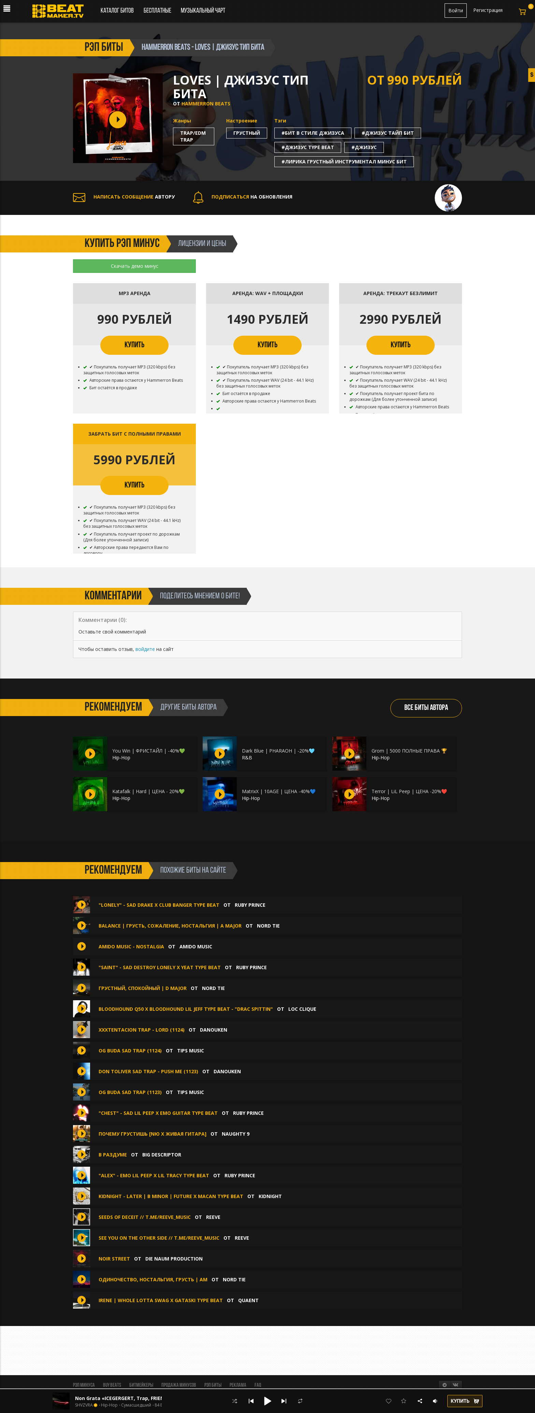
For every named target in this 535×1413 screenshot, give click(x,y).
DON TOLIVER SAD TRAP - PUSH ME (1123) (148, 1071)
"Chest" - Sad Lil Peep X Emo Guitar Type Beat (158, 1113)
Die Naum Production (174, 1258)
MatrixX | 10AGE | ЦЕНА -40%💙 (279, 791)
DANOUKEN (213, 1029)
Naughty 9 (235, 1134)
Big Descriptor (161, 1154)
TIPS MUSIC (190, 1050)
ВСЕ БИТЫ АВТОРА (426, 708)
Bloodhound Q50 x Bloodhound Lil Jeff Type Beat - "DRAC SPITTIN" (186, 1009)
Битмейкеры (141, 1385)
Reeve (213, 1217)
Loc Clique (302, 1009)
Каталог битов (117, 11)
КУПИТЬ (134, 345)
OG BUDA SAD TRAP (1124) (130, 1050)
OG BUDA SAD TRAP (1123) (130, 1092)
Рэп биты (212, 1385)
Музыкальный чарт (203, 11)
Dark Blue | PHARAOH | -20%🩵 (278, 750)
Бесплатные (158, 11)
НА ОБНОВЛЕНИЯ (242, 196)
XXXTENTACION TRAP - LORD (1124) (142, 1029)
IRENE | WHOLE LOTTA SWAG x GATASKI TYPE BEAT (161, 1300)
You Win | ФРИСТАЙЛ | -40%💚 (148, 750)
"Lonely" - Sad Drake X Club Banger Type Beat (160, 905)
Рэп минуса (84, 1385)
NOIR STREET (114, 1258)
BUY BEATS (112, 1385)
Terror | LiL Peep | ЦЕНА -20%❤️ (409, 791)
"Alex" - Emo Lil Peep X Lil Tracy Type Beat (154, 1175)
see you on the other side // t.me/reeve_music (159, 1238)
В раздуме (113, 1154)
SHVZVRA (84, 1405)
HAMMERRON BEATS (206, 103)
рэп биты (104, 48)
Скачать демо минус (134, 266)
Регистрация (488, 10)
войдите (145, 649)
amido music (195, 946)
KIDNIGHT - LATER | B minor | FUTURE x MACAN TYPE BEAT (172, 1196)
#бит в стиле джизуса (312, 133)
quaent (248, 1300)
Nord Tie (268, 925)
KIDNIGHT (270, 1196)
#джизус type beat (307, 147)
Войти (455, 10)
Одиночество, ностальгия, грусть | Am (153, 1279)
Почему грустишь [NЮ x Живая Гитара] (152, 1134)
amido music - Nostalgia (131, 946)
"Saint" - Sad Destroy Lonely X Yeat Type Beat (160, 967)
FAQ (258, 1385)
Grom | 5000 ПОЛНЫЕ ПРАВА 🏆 (409, 750)
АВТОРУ (124, 196)
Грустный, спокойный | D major (143, 988)
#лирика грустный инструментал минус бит (344, 161)
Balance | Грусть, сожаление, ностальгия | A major (170, 925)
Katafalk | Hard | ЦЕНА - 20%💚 (148, 791)
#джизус (364, 147)
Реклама (238, 1385)
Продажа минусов (178, 1385)
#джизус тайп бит (388, 133)
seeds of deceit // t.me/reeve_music (145, 1217)
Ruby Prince (250, 905)
